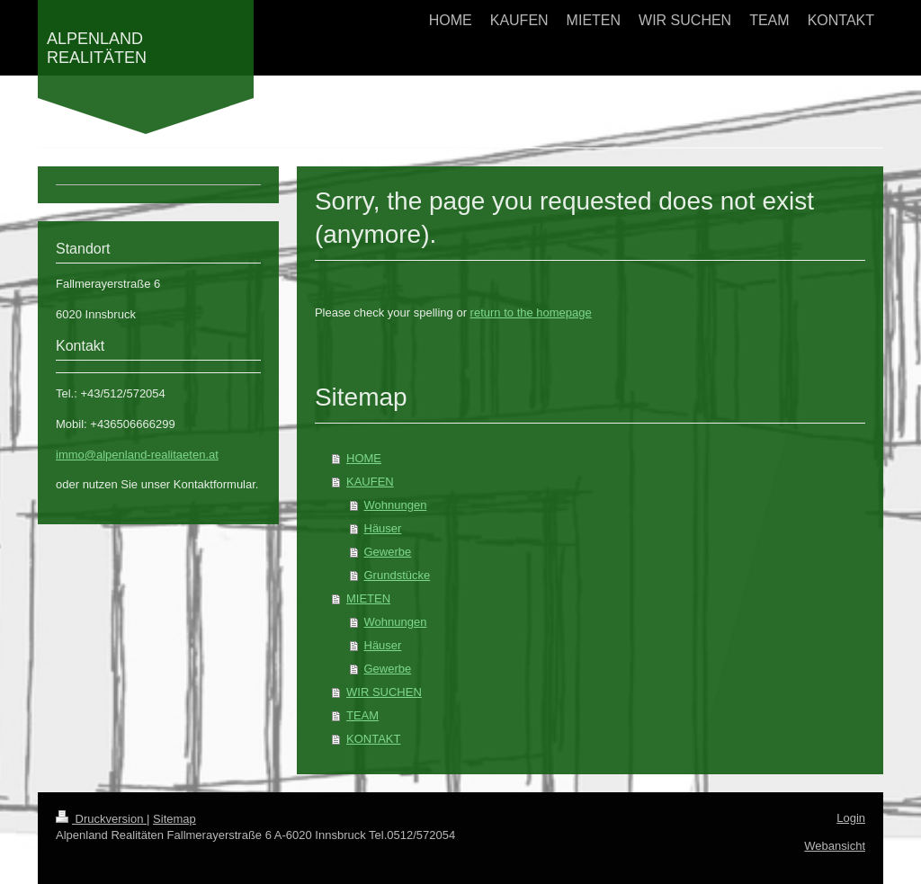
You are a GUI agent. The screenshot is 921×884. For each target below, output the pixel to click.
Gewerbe (388, 551)
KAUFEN (370, 481)
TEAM (362, 715)
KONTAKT (373, 739)
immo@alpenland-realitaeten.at (137, 454)
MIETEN (368, 598)
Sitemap (174, 819)
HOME (363, 458)
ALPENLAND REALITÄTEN (97, 48)
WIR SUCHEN (384, 692)
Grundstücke (397, 575)
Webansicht (834, 846)
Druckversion (101, 819)
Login (850, 818)
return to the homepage (531, 312)
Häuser (383, 528)
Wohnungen (395, 505)
